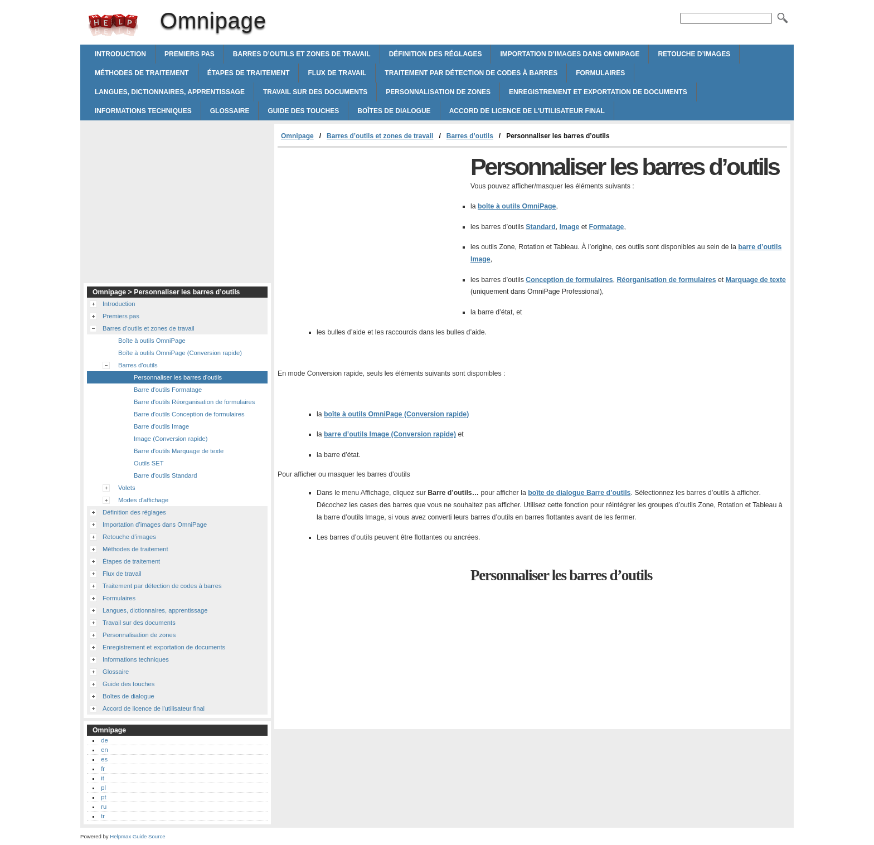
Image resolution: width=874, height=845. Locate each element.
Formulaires (600, 73)
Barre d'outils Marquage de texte (179, 451)
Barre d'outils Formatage (168, 389)
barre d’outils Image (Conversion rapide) (390, 434)
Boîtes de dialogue (393, 111)
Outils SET (148, 463)
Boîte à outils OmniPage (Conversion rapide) (180, 352)
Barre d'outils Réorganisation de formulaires (194, 402)
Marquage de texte (756, 280)
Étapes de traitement (248, 73)
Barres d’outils (469, 136)
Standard (540, 227)
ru (103, 806)
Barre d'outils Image (161, 426)
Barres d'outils (138, 365)
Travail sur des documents (315, 92)
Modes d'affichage (143, 500)
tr (103, 816)
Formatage (606, 227)
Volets (126, 487)
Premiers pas (189, 54)
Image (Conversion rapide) (170, 438)
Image (570, 227)
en (104, 749)
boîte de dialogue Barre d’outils (579, 493)
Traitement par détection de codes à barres (471, 73)
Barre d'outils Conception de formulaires (189, 414)
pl (103, 787)
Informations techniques (143, 111)
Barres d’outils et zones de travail (302, 54)
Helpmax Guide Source (137, 836)
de (104, 740)
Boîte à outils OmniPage (152, 340)
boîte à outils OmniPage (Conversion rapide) (396, 414)
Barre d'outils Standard (165, 475)
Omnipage (113, 25)
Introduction (120, 54)
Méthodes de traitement (142, 73)
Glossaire (230, 111)
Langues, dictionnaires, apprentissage (170, 92)
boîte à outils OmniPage (517, 206)
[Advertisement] (371, 231)
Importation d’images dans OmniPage (569, 54)
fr (103, 768)
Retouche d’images (694, 54)
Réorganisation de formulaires (666, 280)
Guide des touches (303, 111)
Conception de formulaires (569, 280)
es (104, 759)
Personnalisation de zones (438, 92)
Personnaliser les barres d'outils (178, 377)
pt (103, 797)
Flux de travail (337, 73)
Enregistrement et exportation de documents (598, 92)
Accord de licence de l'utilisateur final (527, 111)
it (102, 778)
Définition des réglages (435, 54)
